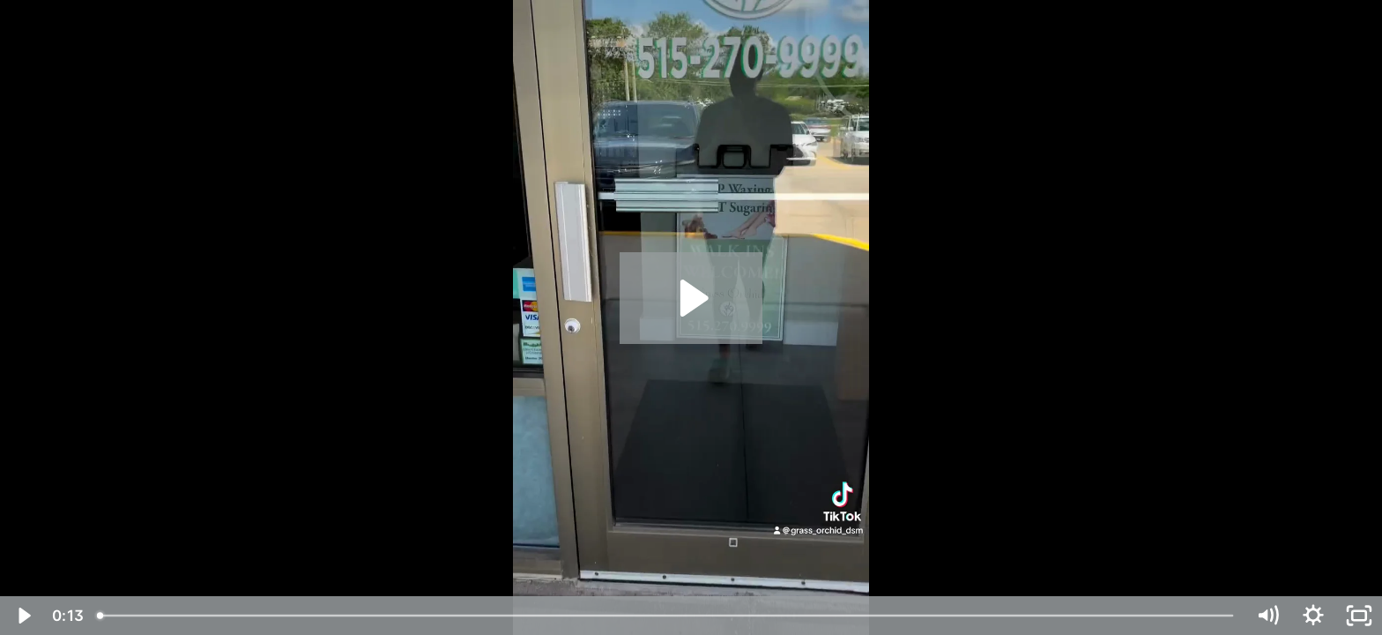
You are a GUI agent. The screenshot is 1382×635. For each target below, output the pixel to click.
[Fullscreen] (1359, 615)
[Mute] (1267, 615)
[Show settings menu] (1313, 615)
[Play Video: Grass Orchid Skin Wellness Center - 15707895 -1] (691, 298)
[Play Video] (23, 615)
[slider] (666, 615)
